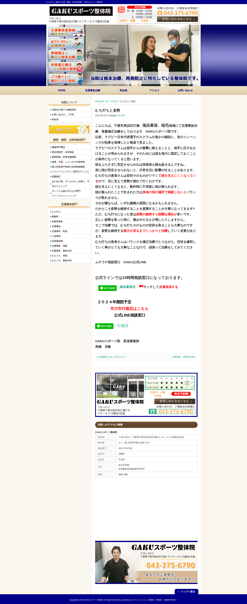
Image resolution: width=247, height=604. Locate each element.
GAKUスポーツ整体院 (94, 600)
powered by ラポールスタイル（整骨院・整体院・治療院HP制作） (149, 600)
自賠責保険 (57, 241)
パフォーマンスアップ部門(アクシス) (70, 171)
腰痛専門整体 (58, 147)
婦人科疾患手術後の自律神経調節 (69, 167)
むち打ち (56, 211)
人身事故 (56, 236)
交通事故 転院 (59, 231)
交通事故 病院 (59, 246)
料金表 (55, 119)
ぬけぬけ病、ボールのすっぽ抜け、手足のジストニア (70, 183)
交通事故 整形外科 (62, 251)
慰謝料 (55, 216)
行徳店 (112, 325)
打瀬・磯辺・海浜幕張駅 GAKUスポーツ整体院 (81, 2)
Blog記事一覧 (101, 101)
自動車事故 (57, 221)
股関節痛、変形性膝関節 (64, 157)
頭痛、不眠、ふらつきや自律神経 (68, 162)
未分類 (114, 101)
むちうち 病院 (59, 255)
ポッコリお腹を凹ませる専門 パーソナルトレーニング (71, 193)
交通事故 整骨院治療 (183, 357)
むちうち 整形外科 (62, 260)
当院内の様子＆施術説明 (64, 109)
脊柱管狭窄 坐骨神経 (63, 152)
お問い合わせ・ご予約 (63, 114)
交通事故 (56, 226)
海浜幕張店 (116, 287)
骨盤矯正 (56, 176)
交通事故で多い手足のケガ (112, 357)
